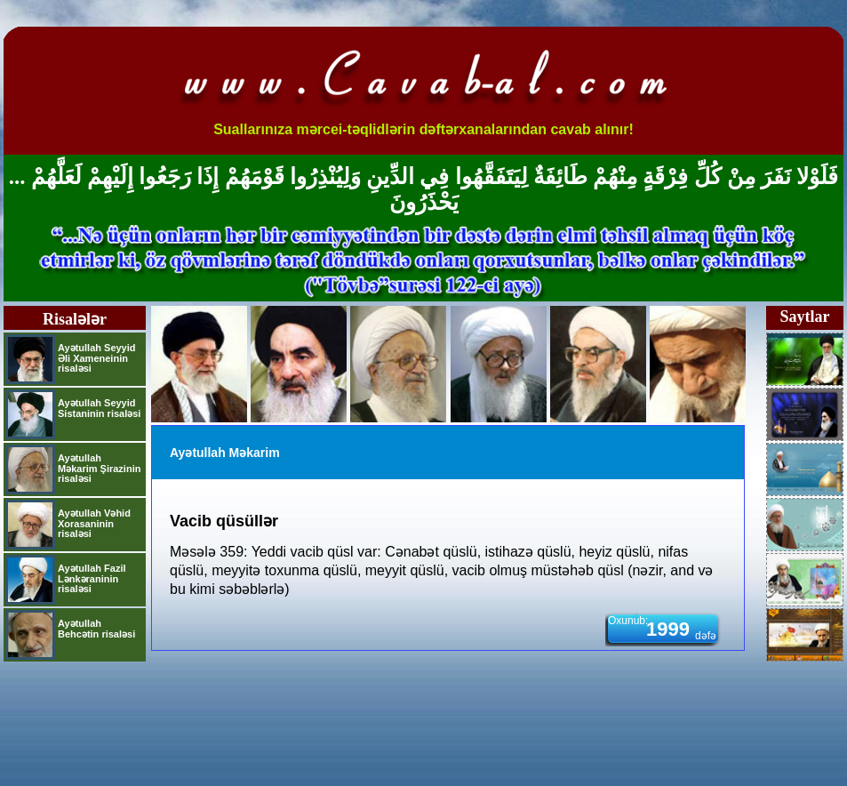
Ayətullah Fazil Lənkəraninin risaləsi (92, 578)
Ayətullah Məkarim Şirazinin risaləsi (99, 468)
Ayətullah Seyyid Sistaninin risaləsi (99, 408)
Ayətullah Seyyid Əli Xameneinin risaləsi (97, 357)
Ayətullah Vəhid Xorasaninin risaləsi (94, 523)
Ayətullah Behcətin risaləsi (96, 628)
